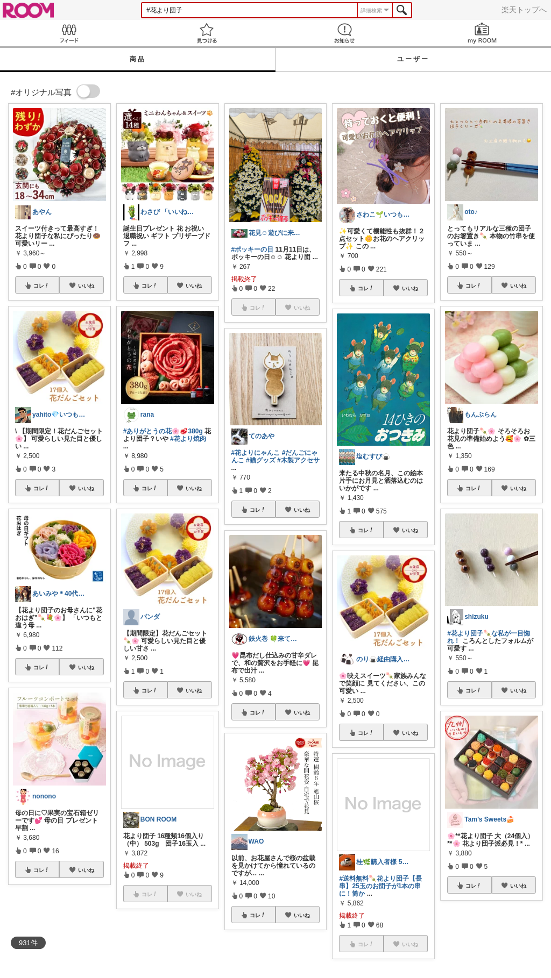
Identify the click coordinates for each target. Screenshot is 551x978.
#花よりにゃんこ (255, 452)
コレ (41, 285)
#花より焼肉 (188, 438)
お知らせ (344, 33)
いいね (86, 285)
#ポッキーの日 (252, 249)
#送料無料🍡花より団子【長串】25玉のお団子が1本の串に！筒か (380, 886)
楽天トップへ (524, 9)
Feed (69, 33)
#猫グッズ (261, 460)
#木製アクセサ (298, 460)
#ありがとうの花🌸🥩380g (163, 431)
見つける (207, 33)
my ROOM (482, 33)
